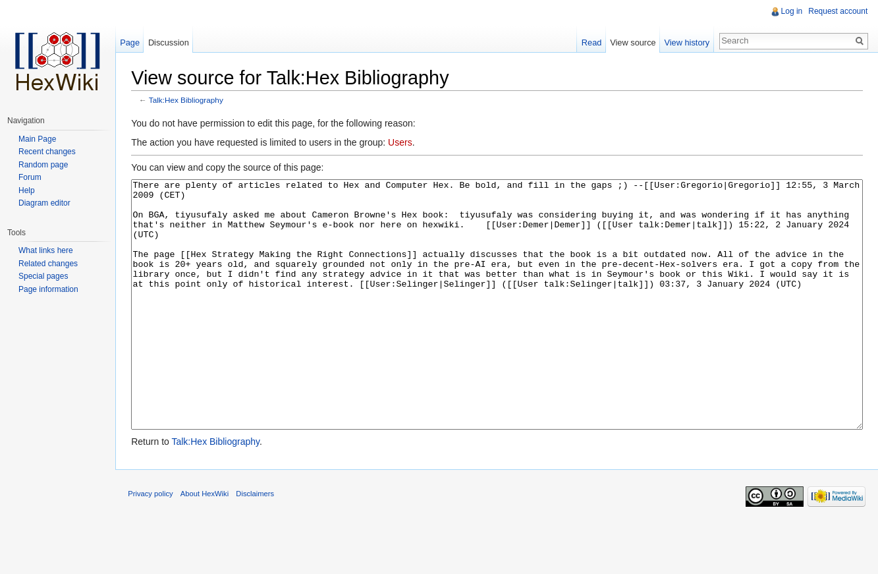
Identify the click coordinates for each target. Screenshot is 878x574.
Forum (29, 177)
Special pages (43, 276)
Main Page (37, 139)
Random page (43, 164)
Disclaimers (256, 544)
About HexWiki (206, 544)
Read (591, 42)
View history (686, 42)
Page (130, 42)
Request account (837, 11)
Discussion (169, 42)
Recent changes (47, 151)
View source (632, 42)
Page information (48, 289)
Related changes (48, 263)
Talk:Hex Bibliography (187, 100)
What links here (45, 250)
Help (26, 190)
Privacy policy (151, 544)
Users (401, 143)
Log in (791, 11)
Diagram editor (44, 203)
